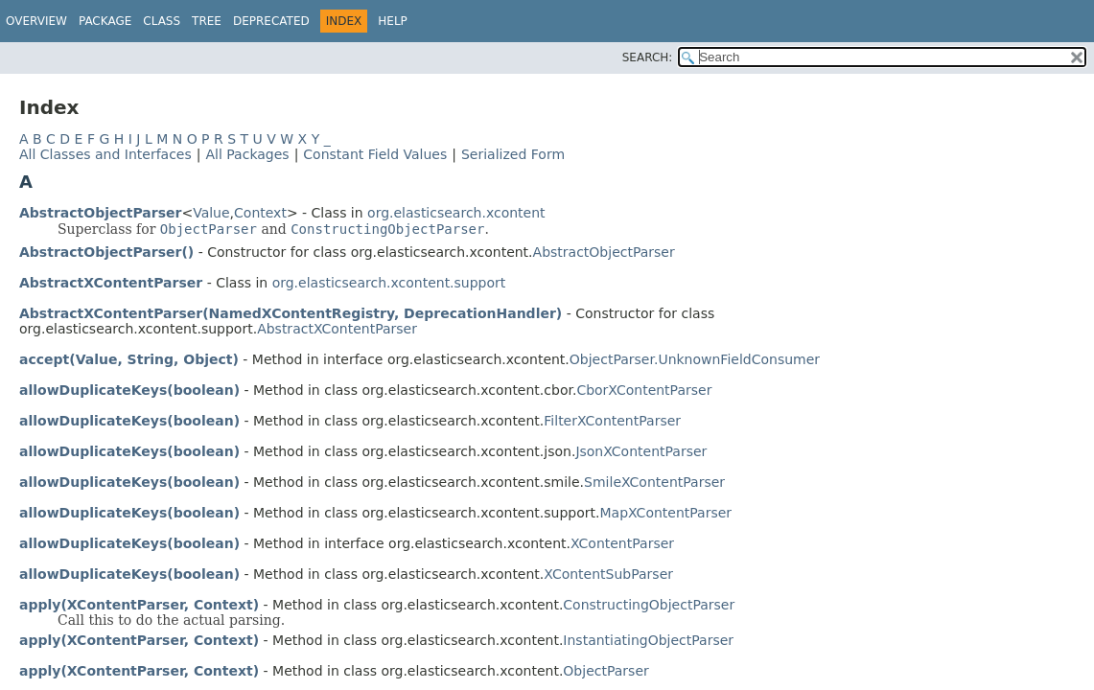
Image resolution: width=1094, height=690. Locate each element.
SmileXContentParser (654, 482)
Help (392, 21)
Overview (36, 21)
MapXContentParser (666, 512)
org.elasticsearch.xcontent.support (389, 282)
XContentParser (622, 543)
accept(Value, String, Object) (129, 359)
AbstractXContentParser (110, 282)
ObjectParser (605, 670)
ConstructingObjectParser (648, 604)
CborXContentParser (643, 390)
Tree (206, 21)
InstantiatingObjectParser (648, 640)
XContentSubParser (608, 574)
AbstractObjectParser (100, 212)
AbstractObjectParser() (106, 252)
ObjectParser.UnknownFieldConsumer (695, 359)
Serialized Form (513, 154)
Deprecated (271, 21)
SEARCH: (647, 57)
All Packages (247, 154)
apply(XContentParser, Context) (139, 604)
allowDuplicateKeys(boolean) (129, 390)
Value (211, 212)
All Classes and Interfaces (105, 154)
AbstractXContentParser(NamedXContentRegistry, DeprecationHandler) (290, 313)
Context (260, 212)
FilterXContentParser (612, 420)
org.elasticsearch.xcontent (456, 212)
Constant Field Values (375, 154)
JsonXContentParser (641, 451)
